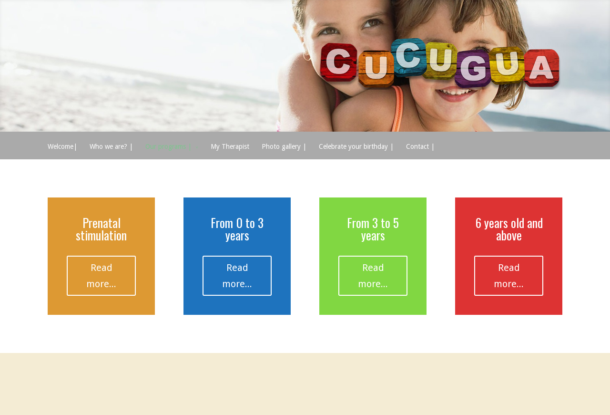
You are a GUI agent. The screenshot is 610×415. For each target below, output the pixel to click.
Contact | (420, 146)
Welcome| (62, 146)
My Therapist (230, 146)
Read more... (101, 276)
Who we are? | (111, 146)
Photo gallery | (284, 146)
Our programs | (168, 146)
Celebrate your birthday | (356, 146)
